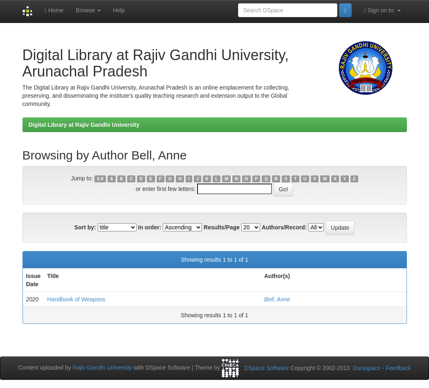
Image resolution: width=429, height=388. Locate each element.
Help (119, 10)
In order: (150, 227)
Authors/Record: (284, 227)
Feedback (398, 368)
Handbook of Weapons (76, 299)
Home (54, 10)
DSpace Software (266, 368)
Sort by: (85, 227)
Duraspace (367, 368)
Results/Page (222, 227)
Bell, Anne (277, 299)
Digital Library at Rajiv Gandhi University (84, 124)
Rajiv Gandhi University (103, 367)
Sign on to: (382, 10)
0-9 (100, 178)
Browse (88, 10)
